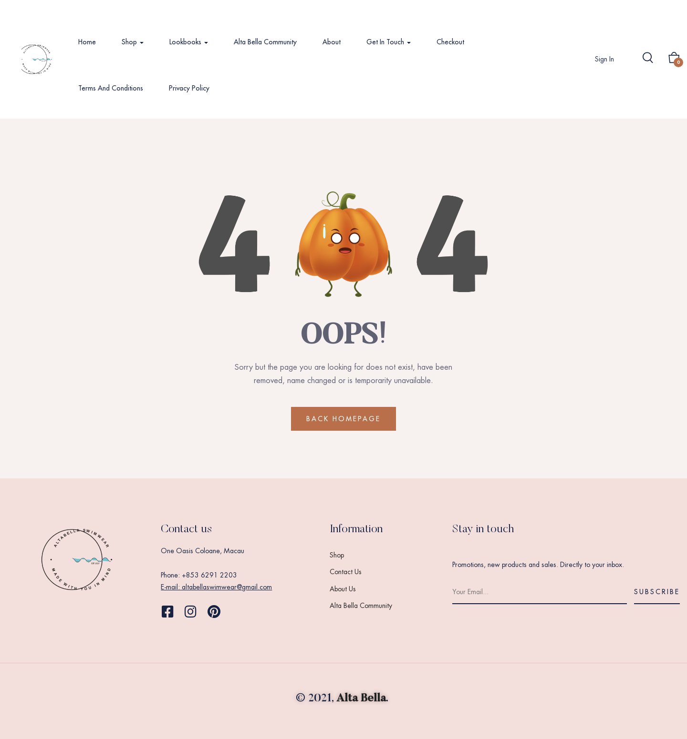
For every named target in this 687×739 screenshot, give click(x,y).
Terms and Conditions (110, 88)
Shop (133, 42)
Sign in (604, 59)
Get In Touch (388, 42)
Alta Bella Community (265, 42)
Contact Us (346, 571)
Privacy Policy (189, 88)
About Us (343, 589)
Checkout (450, 42)
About (332, 42)
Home (87, 42)
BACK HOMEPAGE (343, 419)
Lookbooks (188, 42)
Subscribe (657, 591)
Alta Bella (361, 698)
